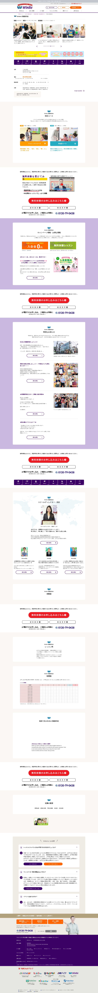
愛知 (47, 944)
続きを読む (35, 277)
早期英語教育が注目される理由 (39, 940)
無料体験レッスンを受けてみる (33, 958)
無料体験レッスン (75, 7)
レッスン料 (71, 63)
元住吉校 (61, 808)
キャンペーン (36, 63)
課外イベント (65, 10)
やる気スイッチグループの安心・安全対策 (66, 990)
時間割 (80, 63)
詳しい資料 (55, 921)
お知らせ (44, 63)
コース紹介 (42, 10)
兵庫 (32, 945)
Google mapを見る (78, 90)
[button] (37, 46)
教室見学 (39, 921)
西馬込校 (37, 808)
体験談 (62, 63)
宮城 (30, 944)
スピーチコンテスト (47, 955)
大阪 (30, 945)
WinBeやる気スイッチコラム (21, 962)
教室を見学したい (44, 958)
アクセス (18, 63)
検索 (51, 931)
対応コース (27, 63)
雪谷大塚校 (50, 808)
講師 (53, 63)
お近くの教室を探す (33, 864)
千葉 (36, 944)
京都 (27, 945)
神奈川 (40, 944)
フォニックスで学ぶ (53, 10)
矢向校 (56, 808)
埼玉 (34, 944)
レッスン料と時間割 (67, 948)
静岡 (45, 944)
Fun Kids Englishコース (57, 948)
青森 (27, 944)
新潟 (43, 944)
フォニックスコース (38, 948)
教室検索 (29, 943)
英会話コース (47, 948)
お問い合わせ (76, 10)
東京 (38, 944)
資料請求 (63, 7)
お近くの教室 (31, 10)
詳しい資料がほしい (53, 958)
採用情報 (36, 991)
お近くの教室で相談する (53, 864)
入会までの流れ (30, 949)
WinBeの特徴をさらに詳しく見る (32, 888)
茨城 (32, 944)
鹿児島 (34, 945)
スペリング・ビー (38, 955)
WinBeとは (21, 10)
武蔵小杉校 (43, 808)
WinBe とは (18, 940)
